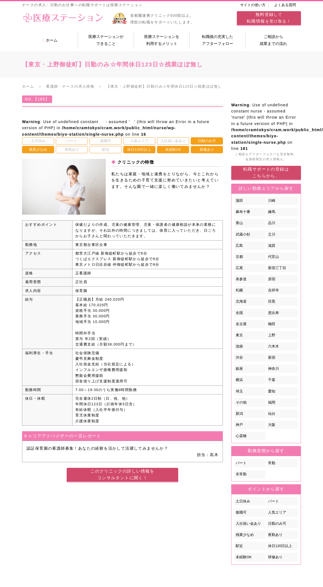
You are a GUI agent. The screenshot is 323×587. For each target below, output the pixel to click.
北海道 (241, 301)
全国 (239, 313)
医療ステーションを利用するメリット (161, 40)
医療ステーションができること (106, 40)
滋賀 (271, 246)
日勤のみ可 (277, 524)
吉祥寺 (273, 290)
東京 (239, 335)
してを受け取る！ (269, 17)
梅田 (271, 324)
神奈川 (273, 369)
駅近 (239, 546)
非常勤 (241, 474)
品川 (271, 223)
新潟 (239, 414)
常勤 (271, 463)
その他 (241, 402)
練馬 (271, 212)
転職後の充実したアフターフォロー (217, 40)
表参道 (241, 279)
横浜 (239, 380)
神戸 (239, 425)
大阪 (271, 425)
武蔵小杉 (243, 234)
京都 (239, 257)
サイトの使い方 (253, 5)
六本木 (273, 346)
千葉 (271, 380)
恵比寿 (273, 313)
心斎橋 (241, 436)
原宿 (271, 279)
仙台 (271, 414)
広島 (239, 246)
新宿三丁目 (277, 268)
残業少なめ (245, 535)
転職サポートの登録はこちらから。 (266, 172)
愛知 (271, 391)
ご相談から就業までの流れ (273, 40)
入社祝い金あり (248, 524)
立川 (271, 234)
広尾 (239, 268)
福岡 (271, 402)
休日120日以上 (280, 546)
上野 (271, 335)
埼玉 (239, 391)
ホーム (49, 40)
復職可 (241, 512)
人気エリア (277, 512)
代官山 (273, 257)
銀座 (239, 369)
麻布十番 (243, 212)
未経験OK (244, 557)
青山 (239, 223)
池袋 (239, 346)
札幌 (239, 290)
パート (241, 463)
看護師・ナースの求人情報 (70, 86)
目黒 (271, 301)
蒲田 (239, 201)
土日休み (243, 501)
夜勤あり (275, 535)
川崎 (271, 201)
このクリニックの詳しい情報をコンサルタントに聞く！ (122, 474)
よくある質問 (285, 5)
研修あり (275, 557)
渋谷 (239, 358)
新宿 (271, 358)
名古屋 (241, 324)
